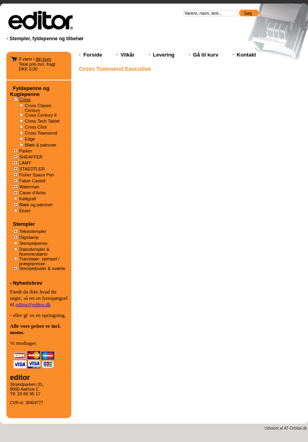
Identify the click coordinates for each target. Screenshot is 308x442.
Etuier (25, 210)
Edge (30, 139)
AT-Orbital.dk (295, 428)
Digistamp (29, 237)
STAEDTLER (32, 168)
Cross (25, 99)
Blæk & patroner (40, 145)
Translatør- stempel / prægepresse (39, 261)
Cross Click (36, 127)
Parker (25, 151)
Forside (92, 55)
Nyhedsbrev (27, 283)
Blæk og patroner (36, 204)
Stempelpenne (33, 243)
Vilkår (127, 55)
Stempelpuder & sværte (42, 268)
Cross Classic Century (38, 108)
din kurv (43, 59)
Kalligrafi (27, 198)
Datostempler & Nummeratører (34, 251)
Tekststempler (32, 231)
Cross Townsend (41, 133)
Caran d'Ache (32, 192)
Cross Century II (40, 115)
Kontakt (246, 55)
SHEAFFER (31, 157)
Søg (248, 13)
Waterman (29, 186)
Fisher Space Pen (36, 174)
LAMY (25, 162)
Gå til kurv (205, 55)
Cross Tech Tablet (42, 121)
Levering (164, 55)
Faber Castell (32, 180)
